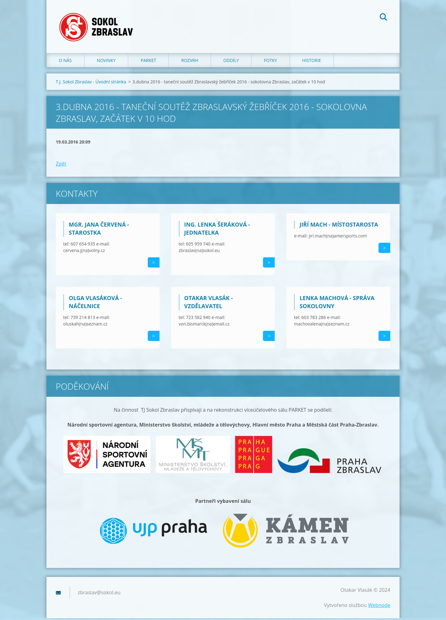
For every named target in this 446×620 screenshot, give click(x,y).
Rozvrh (189, 62)
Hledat (383, 18)
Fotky (270, 62)
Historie (311, 62)
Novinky (106, 62)
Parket (148, 62)
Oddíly (231, 62)
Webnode (379, 607)
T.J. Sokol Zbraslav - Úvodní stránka (91, 83)
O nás (65, 62)
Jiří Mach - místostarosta (339, 226)
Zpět (61, 165)
